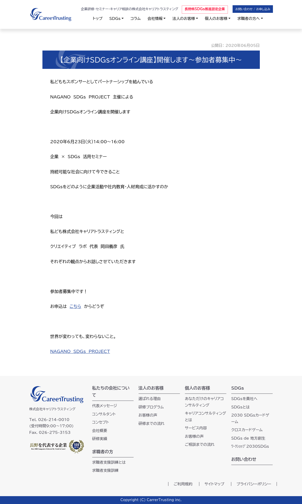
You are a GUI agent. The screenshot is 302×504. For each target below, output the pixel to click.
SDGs (114, 18)
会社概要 (99, 431)
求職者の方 (102, 452)
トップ (97, 18)
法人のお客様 (183, 18)
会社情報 (155, 18)
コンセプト (100, 422)
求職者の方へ (248, 18)
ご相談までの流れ (200, 444)
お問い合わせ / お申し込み (252, 9)
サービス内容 (196, 428)
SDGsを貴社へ (244, 399)
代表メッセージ (104, 406)
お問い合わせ (243, 459)
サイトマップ (214, 484)
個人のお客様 (216, 18)
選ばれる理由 (150, 399)
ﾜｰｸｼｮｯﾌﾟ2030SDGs (250, 446)
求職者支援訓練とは (109, 462)
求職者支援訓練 (105, 470)
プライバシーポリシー (254, 484)
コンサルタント (104, 414)
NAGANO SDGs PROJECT (80, 351)
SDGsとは (240, 407)
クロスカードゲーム (247, 430)
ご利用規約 (183, 484)
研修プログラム (151, 407)
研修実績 (99, 439)
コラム (135, 18)
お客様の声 (148, 415)
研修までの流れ (151, 423)
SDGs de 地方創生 (248, 438)
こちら (75, 306)
